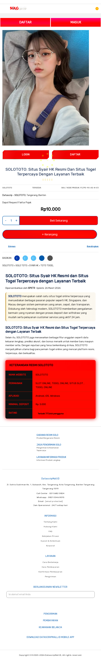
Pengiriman (50, 576)
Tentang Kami (50, 522)
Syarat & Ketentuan (50, 541)
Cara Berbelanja (50, 562)
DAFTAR (25, 22)
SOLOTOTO (14, 296)
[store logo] (18, 8)
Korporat (50, 546)
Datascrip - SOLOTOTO (14, 195)
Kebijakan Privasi (50, 536)
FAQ (50, 531)
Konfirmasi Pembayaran (50, 572)
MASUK (75, 22)
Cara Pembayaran (50, 567)
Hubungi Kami (50, 526)
